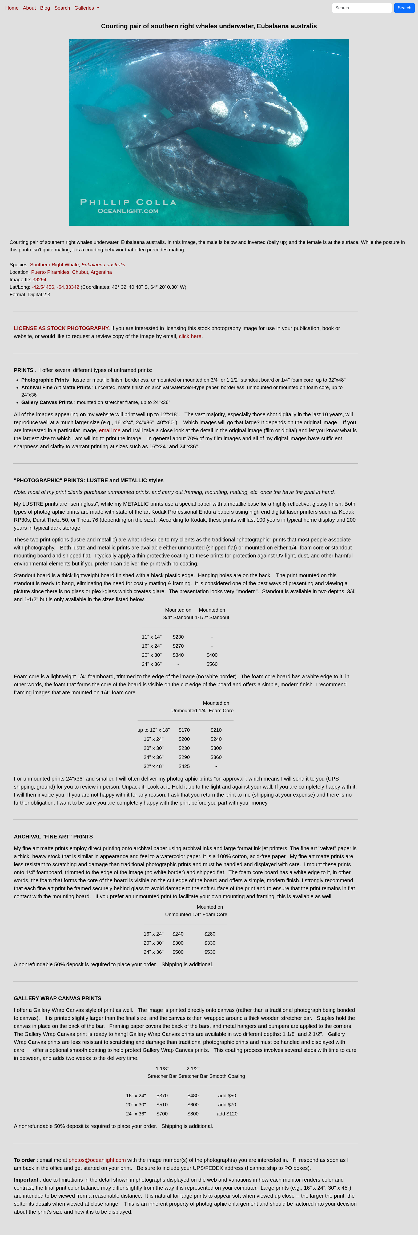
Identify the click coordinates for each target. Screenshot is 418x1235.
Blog (45, 8)
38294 (39, 279)
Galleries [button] (84, 8)
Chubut (80, 272)
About (29, 8)
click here (190, 336)
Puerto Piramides (50, 272)
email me (109, 430)
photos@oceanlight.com (97, 1160)
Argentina (101, 272)
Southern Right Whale (54, 264)
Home (12, 8)
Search (62, 8)
